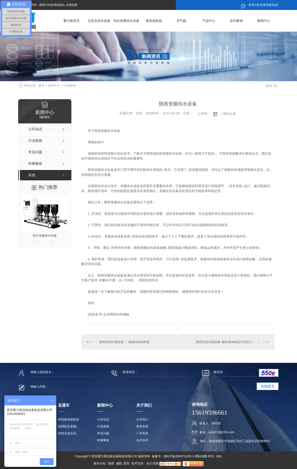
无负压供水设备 (99, 21)
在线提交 (268, 386)
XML (219, 456)
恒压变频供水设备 (126, 21)
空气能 (181, 21)
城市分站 (99, 463)
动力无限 (152, 463)
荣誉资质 (142, 426)
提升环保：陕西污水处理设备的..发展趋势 (51, 4)
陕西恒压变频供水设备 (69, 426)
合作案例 (236, 21)
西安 (127, 463)
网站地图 (201, 456)
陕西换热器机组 (68, 419)
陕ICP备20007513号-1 (179, 456)
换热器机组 (154, 21)
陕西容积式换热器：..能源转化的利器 (125, 342)
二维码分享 (228, 114)
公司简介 (142, 419)
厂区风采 (142, 433)
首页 (42, 85)
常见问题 (103, 433)
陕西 (111, 463)
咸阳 (119, 463)
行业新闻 (70, 85)
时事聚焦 (103, 440)
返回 (271, 85)
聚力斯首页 (71, 21)
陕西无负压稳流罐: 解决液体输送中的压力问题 (227, 342)
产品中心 (208, 21)
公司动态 (103, 419)
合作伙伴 (142, 440)
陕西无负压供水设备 (69, 433)
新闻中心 (263, 21)
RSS (211, 456)
